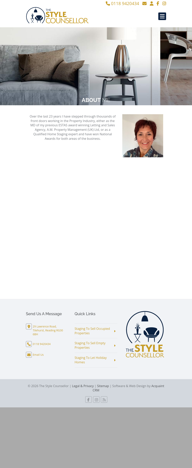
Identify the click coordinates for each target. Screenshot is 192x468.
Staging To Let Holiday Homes (91, 360)
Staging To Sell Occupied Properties (92, 330)
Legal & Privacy (83, 386)
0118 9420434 (122, 3)
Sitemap (103, 386)
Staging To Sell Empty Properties (90, 345)
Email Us (38, 355)
